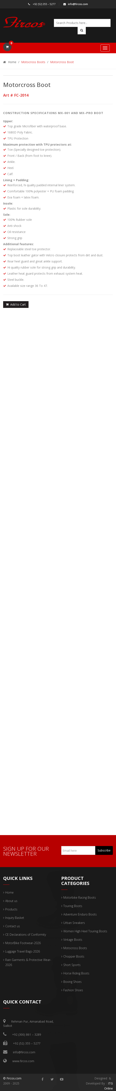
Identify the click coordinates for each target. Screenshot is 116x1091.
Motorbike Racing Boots (79, 897)
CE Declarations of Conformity (25, 935)
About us (11, 901)
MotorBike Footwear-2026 (23, 943)
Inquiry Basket (14, 918)
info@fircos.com (75, 4)
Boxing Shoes (72, 982)
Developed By (96, 1083)
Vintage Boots (72, 940)
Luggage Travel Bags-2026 (22, 951)
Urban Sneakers (74, 923)
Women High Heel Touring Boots (85, 931)
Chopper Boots (73, 956)
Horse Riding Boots (76, 973)
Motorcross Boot (62, 62)
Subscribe (104, 850)
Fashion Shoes (73, 990)
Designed (100, 1078)
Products (11, 909)
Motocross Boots (33, 62)
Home (9, 62)
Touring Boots (72, 906)
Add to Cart (16, 304)
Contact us (12, 926)
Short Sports (72, 965)
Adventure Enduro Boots (80, 914)
